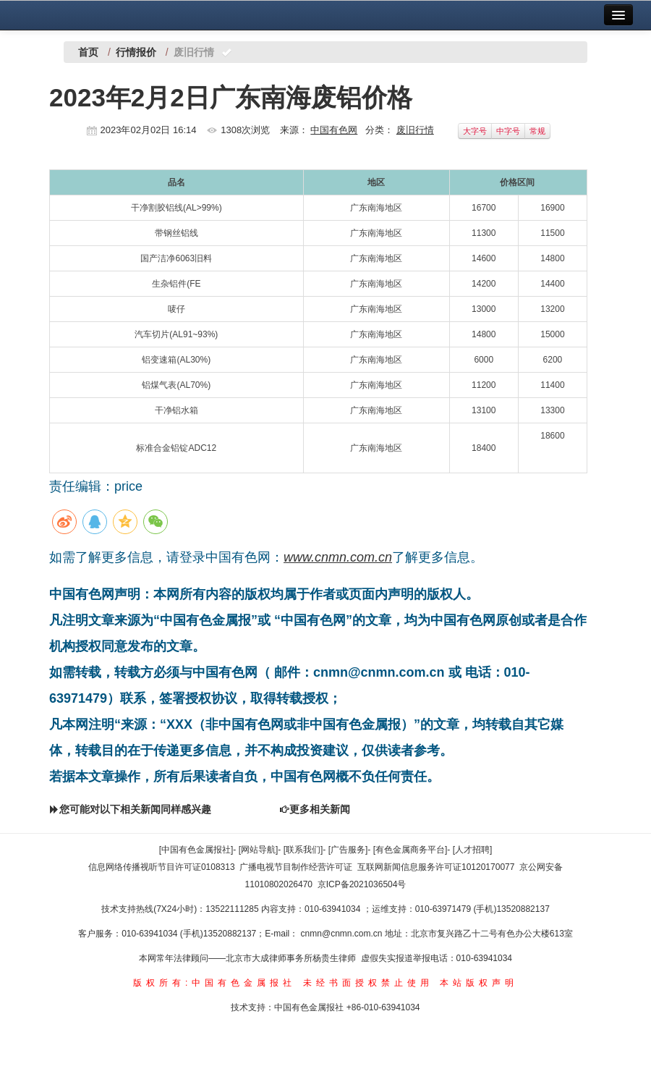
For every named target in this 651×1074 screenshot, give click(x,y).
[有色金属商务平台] (410, 850)
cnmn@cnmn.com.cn (343, 934)
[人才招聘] (473, 850)
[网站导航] (258, 850)
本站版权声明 (479, 983)
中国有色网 (333, 129)
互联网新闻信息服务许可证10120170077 (435, 867)
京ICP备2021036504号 (362, 884)
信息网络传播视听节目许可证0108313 (161, 867)
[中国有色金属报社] (196, 850)
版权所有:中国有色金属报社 (214, 983)
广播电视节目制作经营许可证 (295, 867)
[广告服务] (348, 850)
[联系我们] (303, 850)
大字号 (475, 131)
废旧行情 (415, 129)
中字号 (508, 131)
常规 (537, 131)
